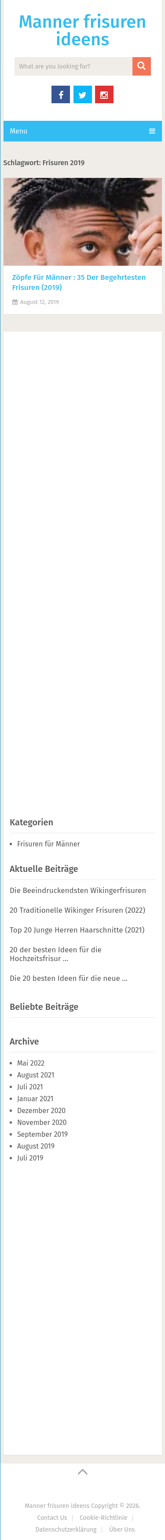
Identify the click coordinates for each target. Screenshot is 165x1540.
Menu (19, 131)
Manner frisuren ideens (82, 30)
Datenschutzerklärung (66, 1529)
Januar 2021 (35, 1099)
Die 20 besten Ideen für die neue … (69, 978)
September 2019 (42, 1134)
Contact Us (52, 1518)
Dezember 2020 (41, 1110)
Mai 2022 (30, 1063)
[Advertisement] (76, 572)
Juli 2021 (30, 1087)
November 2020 (42, 1122)
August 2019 (36, 1146)
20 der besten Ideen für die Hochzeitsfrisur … (56, 954)
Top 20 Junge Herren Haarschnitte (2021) (77, 930)
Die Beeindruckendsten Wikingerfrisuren (78, 890)
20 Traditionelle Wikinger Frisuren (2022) (77, 910)
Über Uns (122, 1529)
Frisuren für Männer (48, 844)
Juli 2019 (30, 1158)
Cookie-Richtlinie (103, 1518)
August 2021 (36, 1075)
